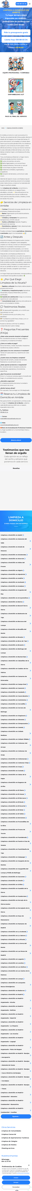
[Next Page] (16, 1116)
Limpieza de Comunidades (11, 1131)
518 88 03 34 (21, 4)
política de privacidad (23, 1173)
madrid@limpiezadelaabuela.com (10, 418)
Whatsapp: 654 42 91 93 (6, 1160)
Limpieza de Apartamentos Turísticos (15, 1138)
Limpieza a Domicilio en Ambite (15, 128)
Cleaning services (8, 1148)
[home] (6, 4)
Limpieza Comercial (9, 1134)
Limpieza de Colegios (9, 1141)
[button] (29, 4)
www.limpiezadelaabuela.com (9, 425)
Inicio (3, 128)
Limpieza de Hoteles (9, 1145)
